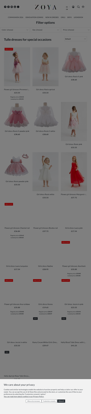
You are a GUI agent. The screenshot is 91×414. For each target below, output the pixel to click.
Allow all (61, 401)
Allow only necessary (33, 401)
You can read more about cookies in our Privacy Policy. (24, 396)
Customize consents (49, 401)
